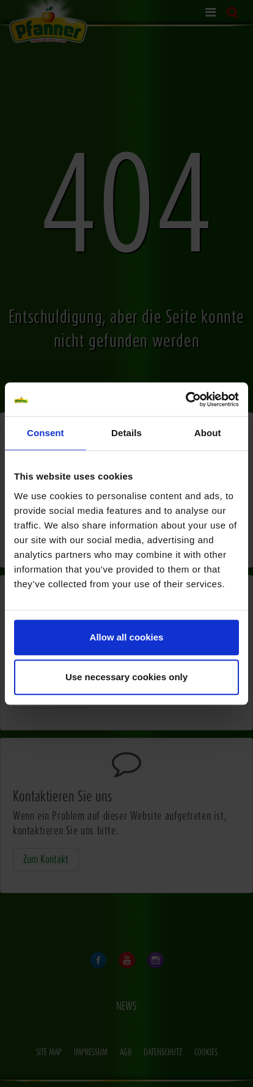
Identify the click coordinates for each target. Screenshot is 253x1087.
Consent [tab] (45, 433)
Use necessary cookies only (126, 677)
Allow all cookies (127, 637)
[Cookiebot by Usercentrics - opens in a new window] (185, 399)
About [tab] (207, 433)
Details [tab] (126, 433)
